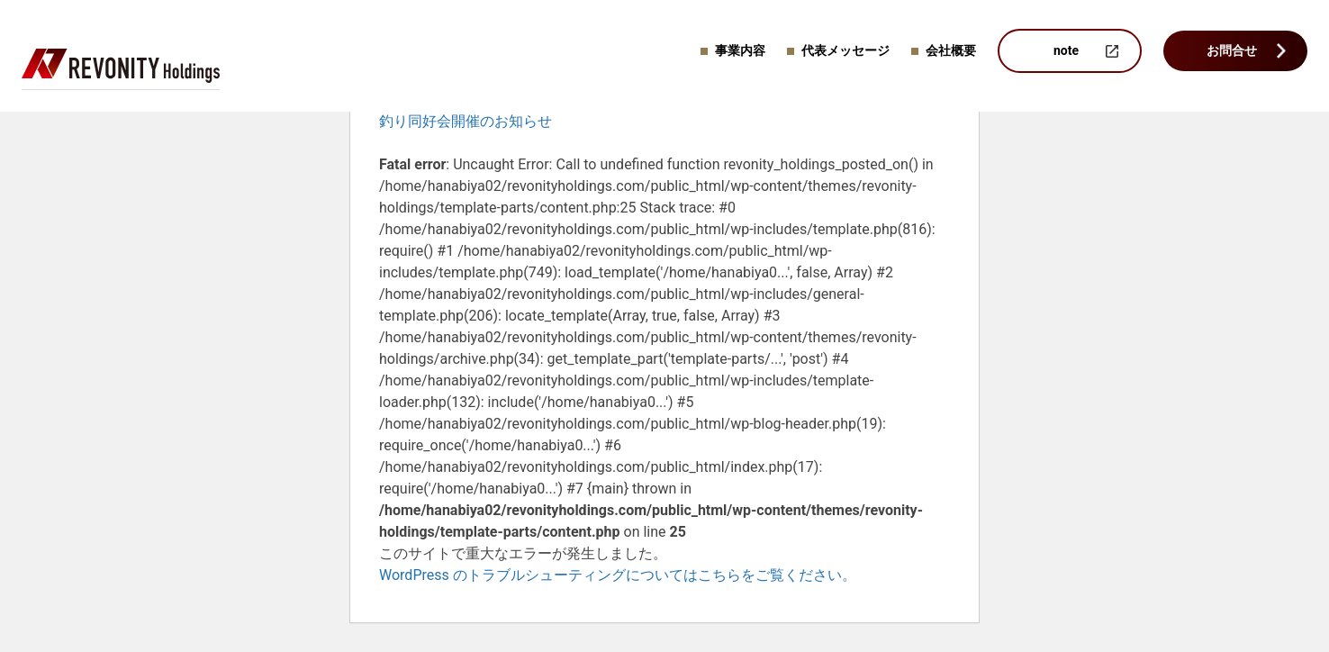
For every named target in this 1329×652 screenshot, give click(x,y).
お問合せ (1232, 50)
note (1066, 50)
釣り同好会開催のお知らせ (465, 121)
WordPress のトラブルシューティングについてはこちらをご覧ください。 (617, 575)
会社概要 (951, 50)
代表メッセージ (845, 50)
